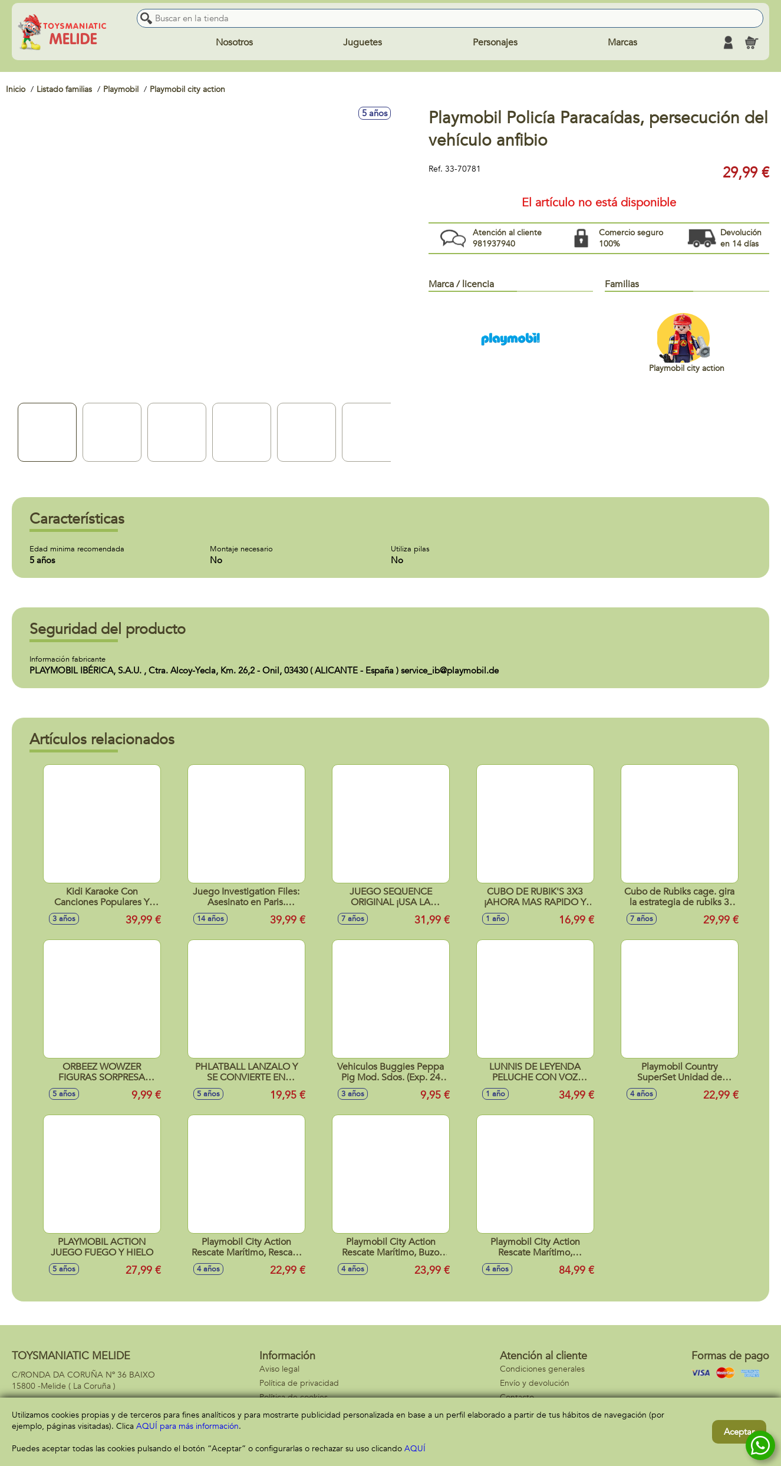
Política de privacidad (299, 1383)
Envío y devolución (534, 1383)
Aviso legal (279, 1369)
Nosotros (234, 42)
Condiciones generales (542, 1369)
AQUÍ (415, 1448)
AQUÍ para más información (187, 1426)
